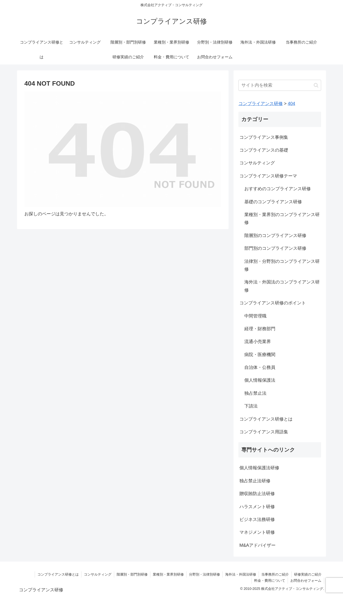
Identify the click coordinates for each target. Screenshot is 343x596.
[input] (279, 85)
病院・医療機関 (259, 354)
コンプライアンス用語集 (263, 431)
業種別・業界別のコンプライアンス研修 (282, 218)
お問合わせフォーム (305, 580)
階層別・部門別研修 (132, 574)
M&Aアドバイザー (257, 545)
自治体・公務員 (259, 367)
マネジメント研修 (257, 532)
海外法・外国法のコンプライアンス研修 (282, 286)
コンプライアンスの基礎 (263, 150)
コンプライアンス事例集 (263, 137)
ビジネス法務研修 (257, 519)
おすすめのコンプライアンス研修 (277, 188)
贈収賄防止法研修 (257, 493)
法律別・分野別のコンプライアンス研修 (282, 265)
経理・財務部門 (259, 328)
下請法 (251, 406)
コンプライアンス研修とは (266, 419)
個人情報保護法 (259, 380)
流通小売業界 (257, 341)
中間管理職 (255, 316)
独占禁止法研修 (254, 480)
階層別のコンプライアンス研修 (275, 235)
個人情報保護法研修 (259, 467)
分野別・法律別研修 (204, 574)
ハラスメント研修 (257, 506)
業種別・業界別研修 (168, 574)
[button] (316, 85)
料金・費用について (269, 580)
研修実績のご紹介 (308, 574)
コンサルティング (257, 162)
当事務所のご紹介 (275, 574)
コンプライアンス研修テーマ (268, 175)
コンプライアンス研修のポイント (272, 302)
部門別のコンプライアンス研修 (275, 248)
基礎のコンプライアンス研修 (273, 201)
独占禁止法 (255, 393)
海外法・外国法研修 (240, 574)
